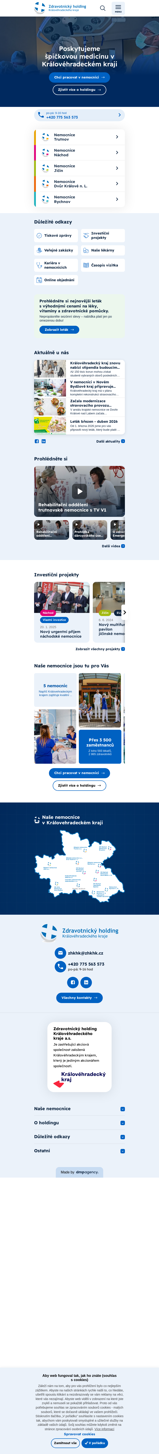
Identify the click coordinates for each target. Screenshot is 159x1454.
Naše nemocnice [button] (52, 1113)
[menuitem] (79, 137)
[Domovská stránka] (79, 938)
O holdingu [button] (46, 1127)
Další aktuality (108, 446)
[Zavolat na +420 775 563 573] (79, 115)
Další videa (111, 551)
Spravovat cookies (79, 1434)
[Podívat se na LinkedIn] (43, 446)
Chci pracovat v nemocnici (76, 77)
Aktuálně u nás (51, 357)
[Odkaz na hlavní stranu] (60, 8)
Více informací (104, 1429)
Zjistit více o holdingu (76, 90)
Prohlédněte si (51, 463)
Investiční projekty (56, 579)
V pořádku (95, 1443)
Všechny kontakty (77, 1002)
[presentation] (125, 616)
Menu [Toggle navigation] (118, 8)
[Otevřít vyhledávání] (102, 8)
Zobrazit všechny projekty (98, 654)
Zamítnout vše (65, 1443)
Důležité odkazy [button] (52, 1141)
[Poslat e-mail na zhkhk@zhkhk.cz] (79, 957)
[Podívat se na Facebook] (36, 446)
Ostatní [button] (42, 1156)
